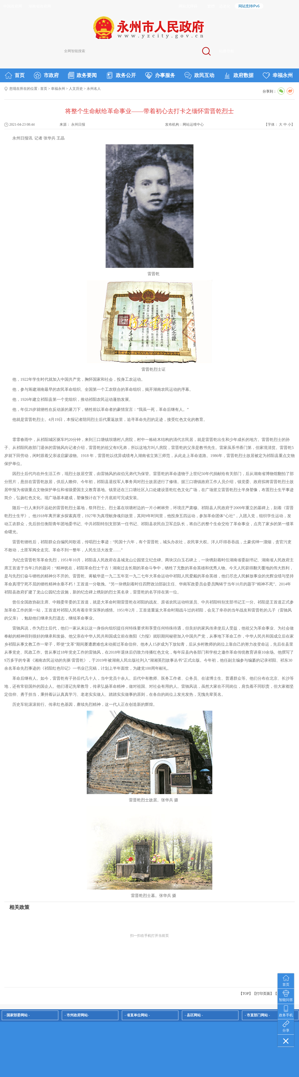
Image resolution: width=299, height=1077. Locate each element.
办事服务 (160, 75)
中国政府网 (12, 6)
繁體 (211, 6)
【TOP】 (246, 993)
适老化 (224, 6)
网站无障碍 (188, 6)
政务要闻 (82, 75)
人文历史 (76, 89)
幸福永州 (278, 75)
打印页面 (263, 993)
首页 (15, 75)
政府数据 (239, 75)
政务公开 (121, 75)
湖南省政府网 (39, 6)
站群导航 (226, 51)
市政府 (46, 75)
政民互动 (199, 75)
